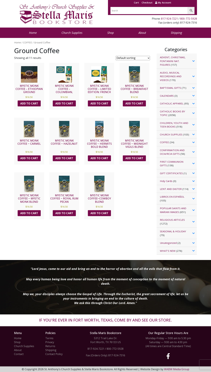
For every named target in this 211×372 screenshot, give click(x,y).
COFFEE (27, 42)
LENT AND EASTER (171, 189)
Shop (110, 33)
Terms (49, 338)
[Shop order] (133, 58)
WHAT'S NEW (167, 250)
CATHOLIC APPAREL (171, 103)
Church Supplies (71, 33)
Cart (136, 2)
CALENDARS (167, 95)
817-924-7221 (169, 18)
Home (33, 33)
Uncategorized (168, 242)
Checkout (147, 2)
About (142, 33)
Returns (50, 346)
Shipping (176, 33)
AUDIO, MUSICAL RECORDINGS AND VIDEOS (170, 76)
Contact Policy (54, 354)
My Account (163, 2)
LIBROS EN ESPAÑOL (172, 196)
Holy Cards (166, 181)
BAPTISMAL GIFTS (170, 87)
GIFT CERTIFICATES (171, 173)
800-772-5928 (188, 18)
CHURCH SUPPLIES (171, 134)
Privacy (49, 342)
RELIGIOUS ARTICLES (172, 219)
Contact (19, 354)
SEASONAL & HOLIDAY (173, 231)
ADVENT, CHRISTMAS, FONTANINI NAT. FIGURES (172, 61)
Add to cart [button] (29, 103)
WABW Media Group (176, 369)
